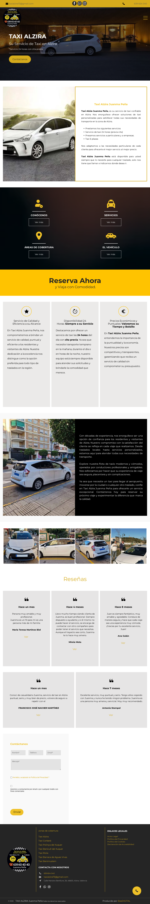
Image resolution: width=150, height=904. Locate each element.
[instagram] (84, 3)
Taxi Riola (43, 853)
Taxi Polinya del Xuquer (50, 844)
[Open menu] (145, 18)
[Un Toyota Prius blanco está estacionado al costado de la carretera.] (93, 546)
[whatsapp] (79, 3)
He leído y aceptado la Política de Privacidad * (31, 777)
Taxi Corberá (45, 840)
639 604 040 (140, 3)
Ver (26, 636)
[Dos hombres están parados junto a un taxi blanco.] (128, 546)
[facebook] (74, 3)
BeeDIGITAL (124, 901)
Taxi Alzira (44, 836)
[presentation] (32, 800)
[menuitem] (112, 836)
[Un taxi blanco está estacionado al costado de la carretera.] (21, 546)
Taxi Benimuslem (47, 861)
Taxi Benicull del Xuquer (51, 849)
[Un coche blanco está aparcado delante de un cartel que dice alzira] (57, 546)
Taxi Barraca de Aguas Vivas (53, 857)
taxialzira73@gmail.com (21, 3)
